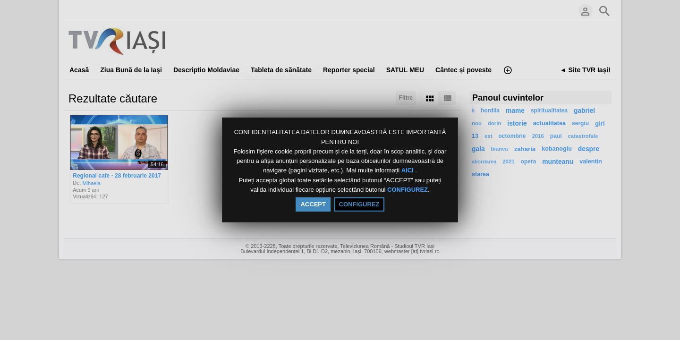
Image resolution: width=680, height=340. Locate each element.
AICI (408, 170)
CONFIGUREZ (407, 189)
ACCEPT (312, 204)
